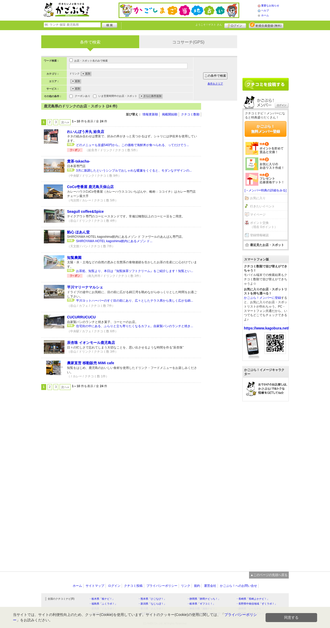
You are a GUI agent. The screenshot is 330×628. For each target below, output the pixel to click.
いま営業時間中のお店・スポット (117, 96)
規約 (197, 586)
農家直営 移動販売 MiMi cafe (90, 363)
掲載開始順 (169, 114)
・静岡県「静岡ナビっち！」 (203, 598)
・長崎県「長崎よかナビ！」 (252, 598)
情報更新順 (150, 114)
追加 (87, 74)
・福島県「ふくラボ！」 (103, 603)
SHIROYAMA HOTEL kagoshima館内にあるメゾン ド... (114, 241)
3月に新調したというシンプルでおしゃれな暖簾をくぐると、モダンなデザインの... (134, 170)
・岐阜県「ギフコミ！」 (201, 603)
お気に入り (258, 198)
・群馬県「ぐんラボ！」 (103, 608)
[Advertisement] (221, 180)
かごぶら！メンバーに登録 (262, 298)
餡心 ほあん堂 (78, 232)
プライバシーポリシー (161, 586)
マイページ (258, 214)
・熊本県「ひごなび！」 (152, 598)
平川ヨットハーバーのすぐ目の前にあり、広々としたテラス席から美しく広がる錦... (134, 300)
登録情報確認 (259, 235)
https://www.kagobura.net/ (266, 328)
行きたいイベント (262, 206)
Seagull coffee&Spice (85, 211)
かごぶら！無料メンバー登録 (265, 128)
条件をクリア (215, 83)
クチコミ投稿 (133, 586)
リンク (185, 586)
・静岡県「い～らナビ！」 (251, 608)
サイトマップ (95, 586)
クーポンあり (82, 96)
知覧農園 (74, 258)
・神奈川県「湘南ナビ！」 (202, 608)
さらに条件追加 (152, 96)
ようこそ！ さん (208, 24)
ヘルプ (265, 10)
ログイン (235, 25)
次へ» (65, 122)
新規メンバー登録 (266, 25)
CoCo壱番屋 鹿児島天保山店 (90, 187)
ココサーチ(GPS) (188, 42)
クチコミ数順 (190, 114)
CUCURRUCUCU (81, 317)
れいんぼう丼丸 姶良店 (85, 132)
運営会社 (210, 586)
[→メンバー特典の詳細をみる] (266, 190)
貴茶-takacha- (78, 161)
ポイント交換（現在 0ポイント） (263, 225)
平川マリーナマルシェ (85, 287)
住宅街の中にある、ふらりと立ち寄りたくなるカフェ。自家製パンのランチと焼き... (134, 326)
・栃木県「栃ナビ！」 (102, 598)
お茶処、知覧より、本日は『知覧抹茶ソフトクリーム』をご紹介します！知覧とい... (134, 271)
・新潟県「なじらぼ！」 (152, 603)
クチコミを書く (265, 84)
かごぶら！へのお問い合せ (238, 586)
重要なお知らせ (270, 5)
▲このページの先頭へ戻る (268, 575)
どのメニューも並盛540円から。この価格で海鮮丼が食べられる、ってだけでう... (132, 145)
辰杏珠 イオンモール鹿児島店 (91, 343)
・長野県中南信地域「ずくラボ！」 (256, 603)
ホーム (265, 15)
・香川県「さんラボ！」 (152, 608)
